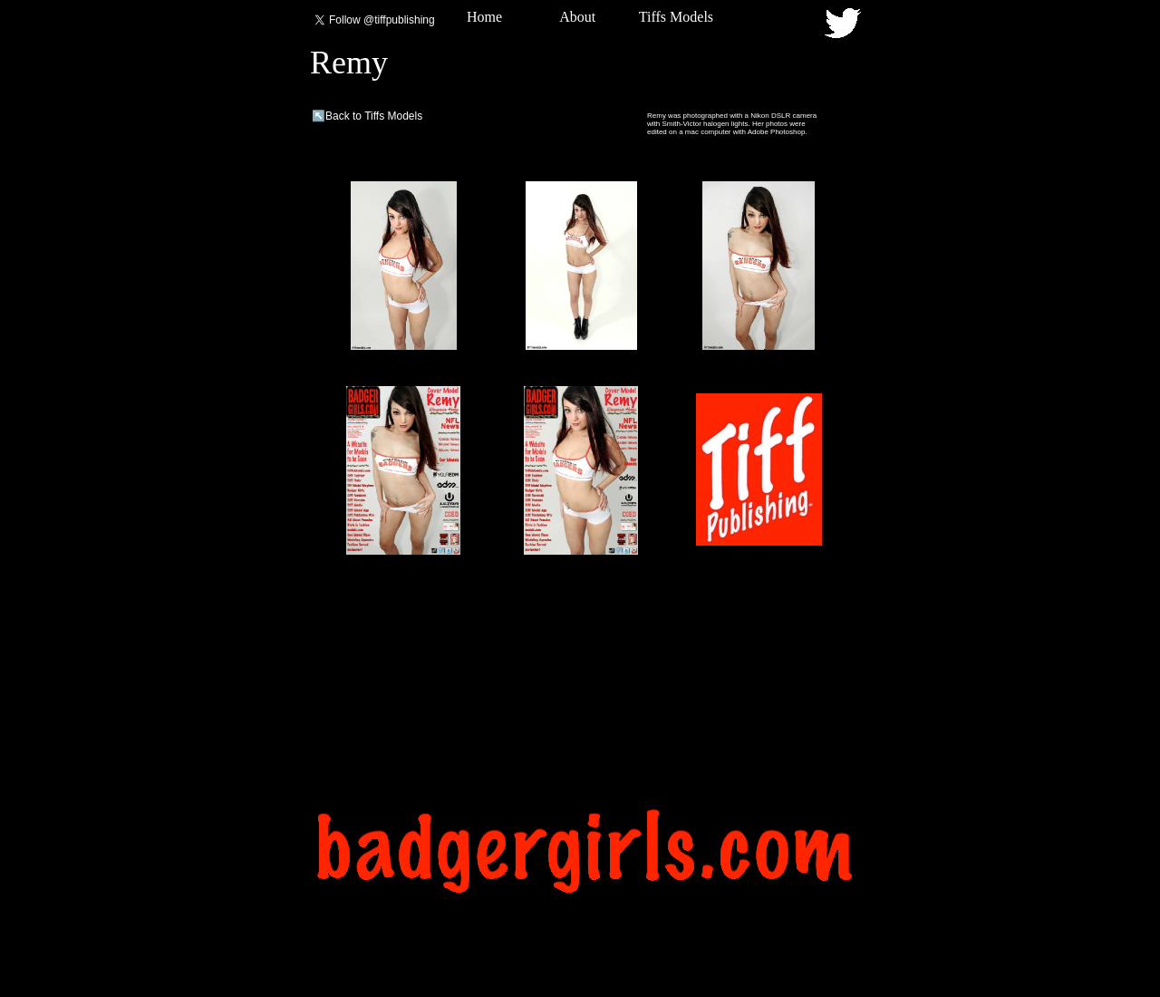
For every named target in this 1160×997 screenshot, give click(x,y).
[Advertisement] (582, 742)
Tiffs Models (676, 16)
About (577, 16)
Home (484, 16)
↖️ (318, 116)
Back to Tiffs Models (373, 116)
